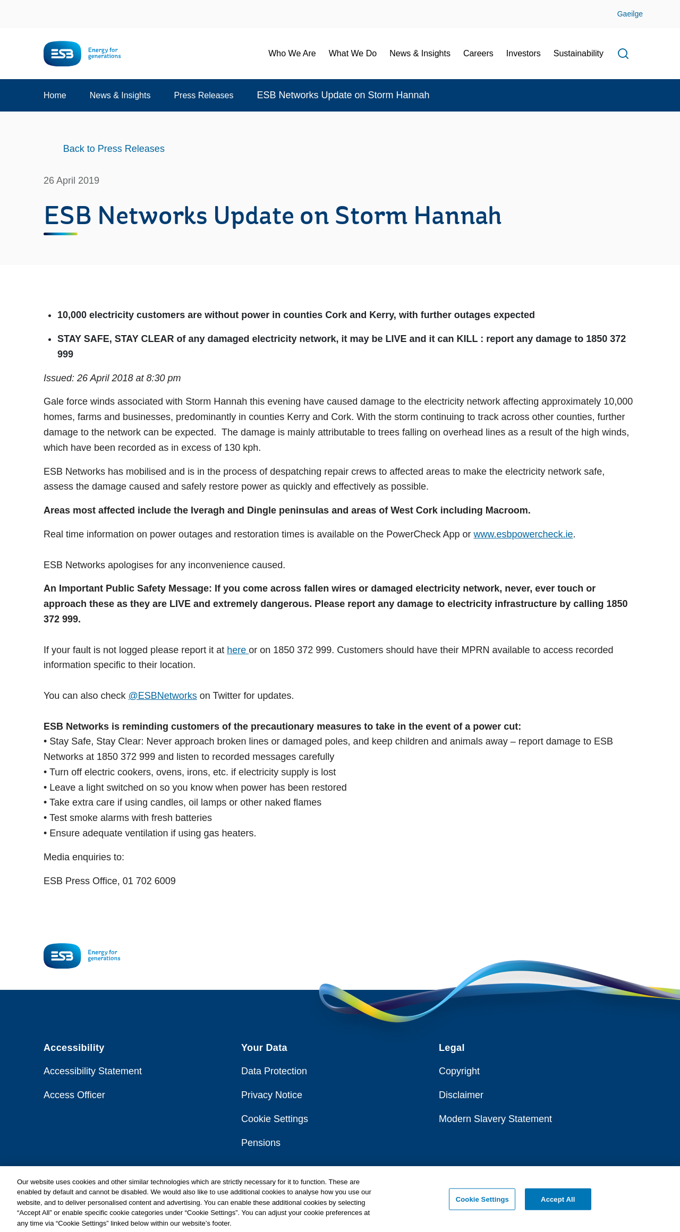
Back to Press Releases (114, 148)
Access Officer (74, 1095)
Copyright (459, 1071)
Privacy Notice (271, 1095)
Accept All (558, 1203)
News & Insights (120, 95)
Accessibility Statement (93, 1071)
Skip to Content (17, 6)
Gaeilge (630, 14)
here (238, 650)
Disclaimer (461, 1095)
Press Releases (203, 95)
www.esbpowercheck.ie (523, 534)
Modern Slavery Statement (495, 1119)
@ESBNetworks (162, 695)
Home (55, 95)
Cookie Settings (274, 1119)
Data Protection (274, 1071)
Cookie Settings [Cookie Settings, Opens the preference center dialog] (482, 1203)
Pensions (260, 1142)
